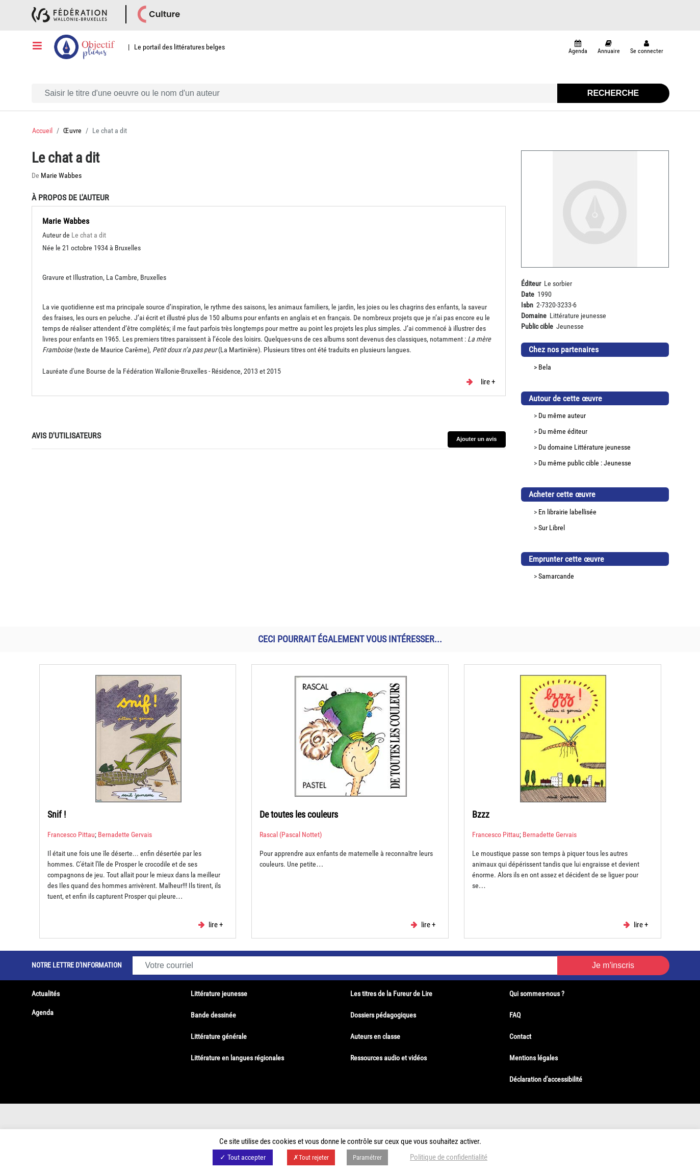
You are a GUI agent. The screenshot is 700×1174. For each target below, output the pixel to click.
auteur (576, 415)
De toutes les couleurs (299, 814)
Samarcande (556, 576)
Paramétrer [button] (367, 1157)
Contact (520, 1036)
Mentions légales (533, 1058)
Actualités (46, 993)
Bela (544, 367)
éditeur (577, 431)
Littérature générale (219, 1036)
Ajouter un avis (476, 439)
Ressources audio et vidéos (388, 1058)
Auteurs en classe (375, 1036)
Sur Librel (551, 528)
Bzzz (480, 814)
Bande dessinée (213, 1015)
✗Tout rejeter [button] (311, 1157)
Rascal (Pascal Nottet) (291, 834)
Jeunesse (617, 463)
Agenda (43, 1012)
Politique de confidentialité (448, 1157)
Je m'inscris (613, 965)
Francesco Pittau (71, 834)
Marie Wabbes (61, 175)
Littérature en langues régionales (237, 1058)
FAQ (515, 1015)
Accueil (42, 130)
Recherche (613, 93)
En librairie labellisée (567, 512)
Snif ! (56, 814)
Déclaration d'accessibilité (545, 1079)
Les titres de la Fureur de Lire (391, 993)
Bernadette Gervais (125, 834)
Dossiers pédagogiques (383, 1015)
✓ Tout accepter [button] (243, 1157)
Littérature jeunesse (602, 447)
